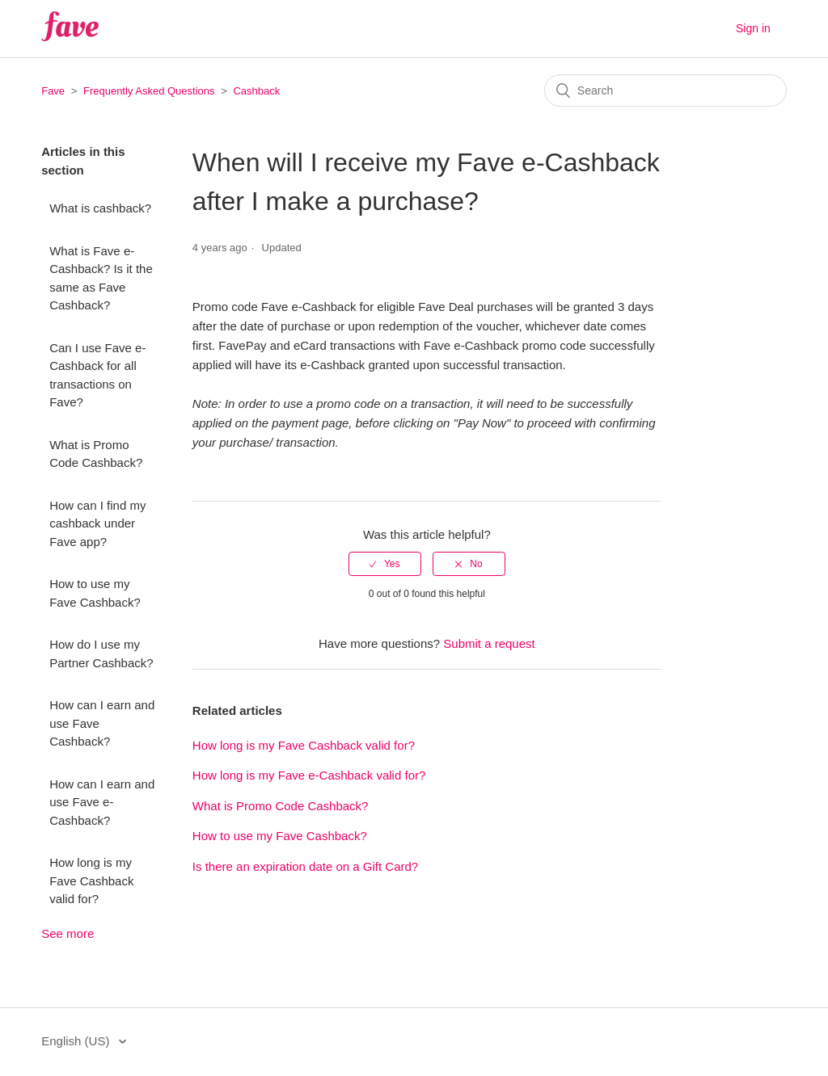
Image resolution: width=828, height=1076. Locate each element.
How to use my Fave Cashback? (95, 593)
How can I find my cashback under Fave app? (97, 523)
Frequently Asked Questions (149, 91)
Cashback (256, 91)
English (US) (76, 1041)
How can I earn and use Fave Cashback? (101, 723)
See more (67, 933)
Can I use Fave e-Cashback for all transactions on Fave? (97, 375)
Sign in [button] (753, 28)
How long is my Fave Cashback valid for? (91, 880)
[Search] (665, 90)
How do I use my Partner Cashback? (101, 653)
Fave (53, 91)
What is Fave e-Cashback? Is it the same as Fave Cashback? (101, 278)
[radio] (385, 564)
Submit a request (488, 643)
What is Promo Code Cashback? (95, 454)
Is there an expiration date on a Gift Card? (305, 866)
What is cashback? (100, 208)
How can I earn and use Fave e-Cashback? (101, 802)
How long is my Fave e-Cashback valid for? (308, 775)
